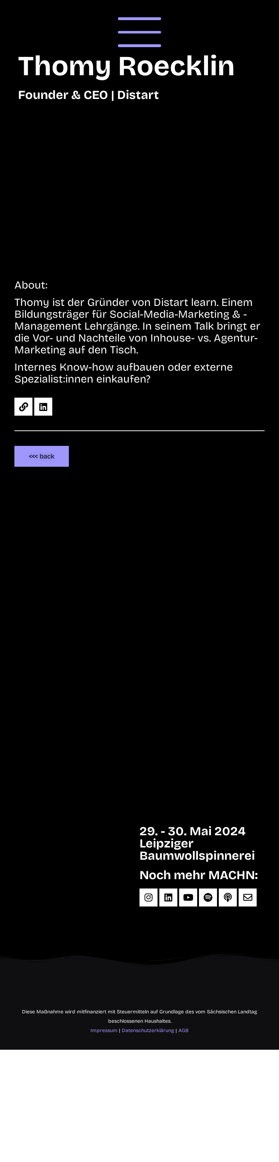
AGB (183, 1030)
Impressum (104, 1030)
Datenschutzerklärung (148, 1030)
